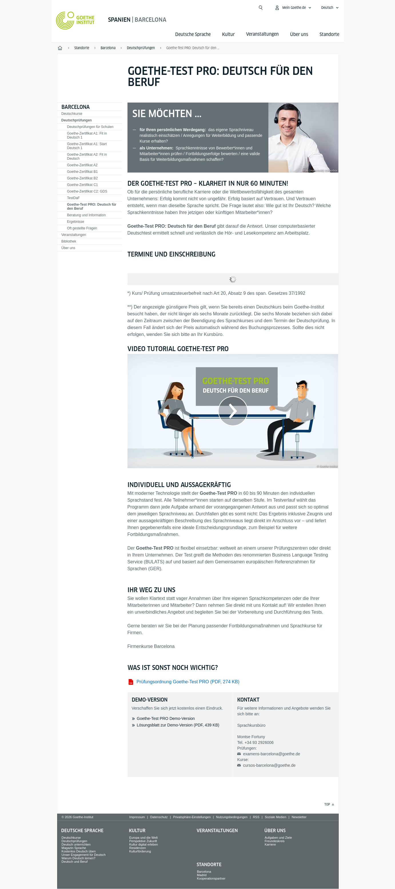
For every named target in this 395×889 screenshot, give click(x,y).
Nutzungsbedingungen (232, 817)
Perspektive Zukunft (143, 841)
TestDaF (73, 198)
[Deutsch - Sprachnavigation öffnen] (330, 7)
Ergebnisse (75, 222)
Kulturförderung (140, 851)
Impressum (137, 817)
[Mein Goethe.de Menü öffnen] (293, 7)
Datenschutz (159, 817)
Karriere (270, 844)
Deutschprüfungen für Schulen (90, 127)
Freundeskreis (275, 841)
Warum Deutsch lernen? (78, 858)
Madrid (202, 875)
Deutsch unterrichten (76, 844)
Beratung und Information (86, 215)
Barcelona (75, 107)
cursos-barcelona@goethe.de (269, 765)
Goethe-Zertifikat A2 (82, 165)
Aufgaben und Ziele (278, 837)
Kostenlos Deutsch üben (78, 851)
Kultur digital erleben (143, 844)
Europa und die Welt (143, 837)
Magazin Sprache (73, 848)
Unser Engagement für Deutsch (83, 854)
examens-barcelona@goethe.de (271, 754)
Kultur (228, 34)
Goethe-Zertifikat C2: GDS (87, 191)
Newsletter (299, 817)
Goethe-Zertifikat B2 (82, 178)
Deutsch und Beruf (74, 861)
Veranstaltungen (73, 235)
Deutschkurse (71, 114)
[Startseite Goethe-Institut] (75, 20)
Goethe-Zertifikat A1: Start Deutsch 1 (87, 146)
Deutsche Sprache (193, 34)
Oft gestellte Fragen (82, 228)
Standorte (329, 34)
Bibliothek (68, 241)
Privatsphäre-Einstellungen (192, 817)
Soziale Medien (275, 817)
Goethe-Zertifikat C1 (82, 185)
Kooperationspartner (211, 878)
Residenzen (137, 848)
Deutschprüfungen (76, 120)
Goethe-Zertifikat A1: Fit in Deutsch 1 (87, 135)
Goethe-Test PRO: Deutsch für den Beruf (193, 48)
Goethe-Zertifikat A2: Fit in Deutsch (87, 157)
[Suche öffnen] (260, 7)
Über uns (299, 34)
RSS (256, 817)
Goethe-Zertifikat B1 (82, 172)
